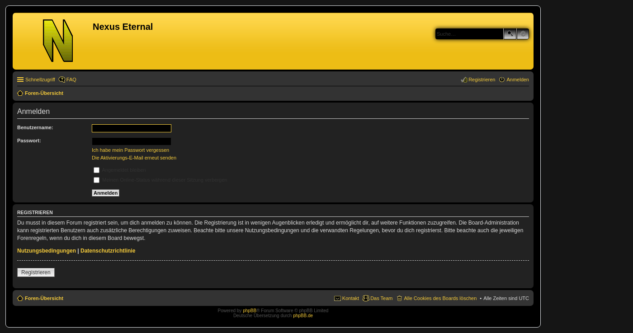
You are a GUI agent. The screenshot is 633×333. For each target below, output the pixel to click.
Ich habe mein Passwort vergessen (130, 150)
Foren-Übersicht (44, 298)
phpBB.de (303, 315)
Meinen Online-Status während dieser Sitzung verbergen (160, 180)
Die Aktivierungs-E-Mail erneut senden (134, 157)
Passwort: (29, 140)
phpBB (249, 310)
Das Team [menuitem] (381, 298)
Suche (510, 33)
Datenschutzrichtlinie (107, 251)
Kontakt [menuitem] (350, 298)
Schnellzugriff (40, 79)
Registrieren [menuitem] (481, 79)
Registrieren (36, 272)
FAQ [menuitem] (71, 79)
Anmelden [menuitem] (517, 79)
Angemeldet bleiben (120, 170)
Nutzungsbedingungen (46, 251)
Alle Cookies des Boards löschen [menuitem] (440, 298)
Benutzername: (35, 127)
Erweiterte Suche (523, 33)
